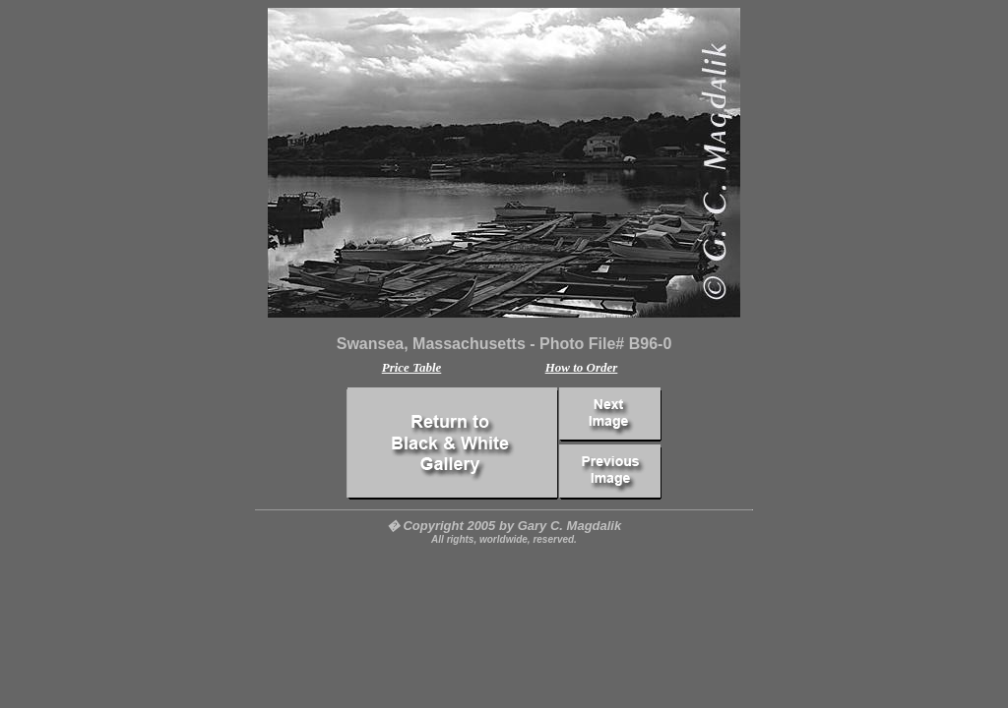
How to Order (581, 367)
